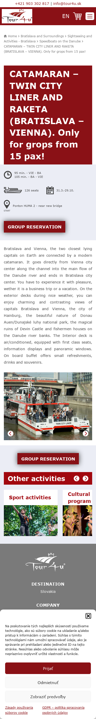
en (65, 16)
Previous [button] (10, 433)
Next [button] (85, 433)
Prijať (48, 668)
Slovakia (48, 591)
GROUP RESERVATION (34, 226)
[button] (88, 616)
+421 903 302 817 (32, 3)
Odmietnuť (48, 682)
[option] (48, 406)
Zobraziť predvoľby (48, 696)
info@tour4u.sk (67, 3)
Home (12, 36)
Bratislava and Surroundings (42, 36)
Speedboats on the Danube (60, 41)
